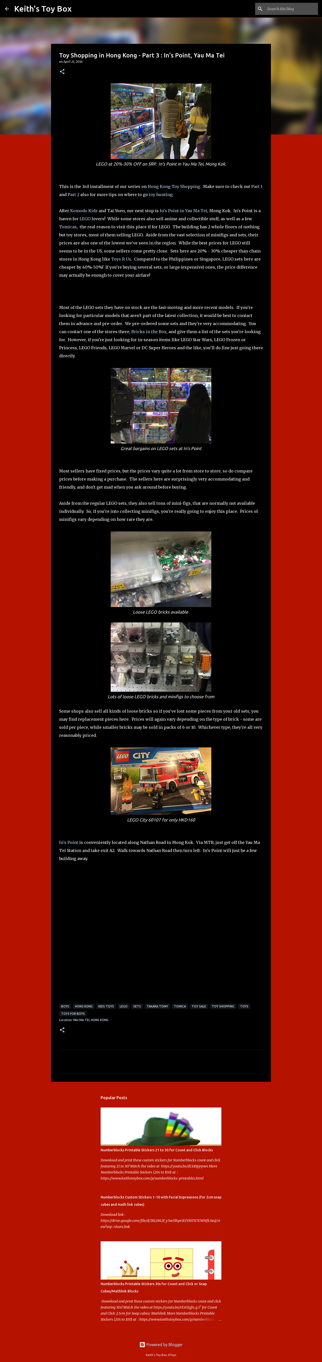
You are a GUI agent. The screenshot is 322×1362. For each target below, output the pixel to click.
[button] (62, 72)
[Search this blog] (291, 9)
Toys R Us (121, 259)
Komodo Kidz (84, 210)
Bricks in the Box (149, 331)
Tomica (180, 1006)
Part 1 (256, 186)
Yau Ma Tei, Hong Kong (90, 1020)
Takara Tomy (157, 1006)
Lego (124, 1006)
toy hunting (161, 194)
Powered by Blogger (161, 1344)
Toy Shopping (223, 1006)
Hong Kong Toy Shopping (174, 186)
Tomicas (68, 226)
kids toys (106, 1006)
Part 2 (73, 194)
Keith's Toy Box (43, 8)
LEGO (85, 218)
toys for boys (73, 1013)
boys (65, 1006)
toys (244, 1006)
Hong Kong (84, 1006)
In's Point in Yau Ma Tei (183, 210)
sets (137, 1006)
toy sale (199, 1006)
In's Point (68, 842)
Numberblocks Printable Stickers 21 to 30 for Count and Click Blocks (157, 1150)
